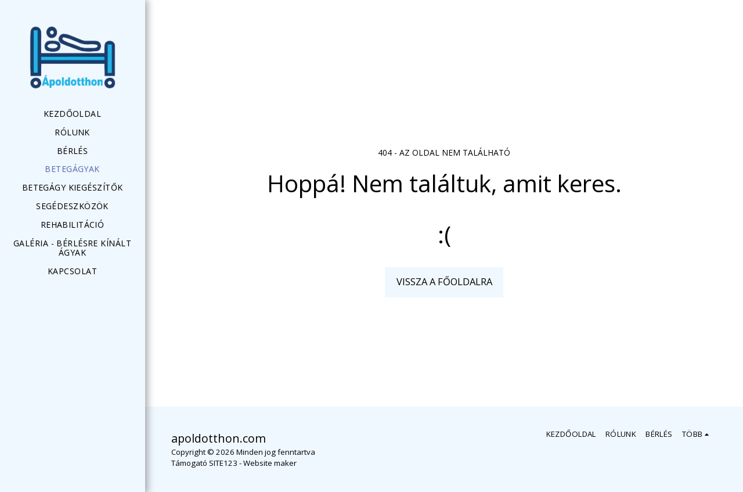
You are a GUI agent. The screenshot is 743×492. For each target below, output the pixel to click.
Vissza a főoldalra (444, 281)
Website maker (270, 463)
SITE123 (223, 463)
